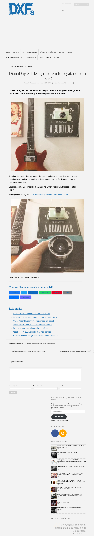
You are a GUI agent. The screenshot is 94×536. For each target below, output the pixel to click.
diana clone (39, 343)
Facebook (15, 292)
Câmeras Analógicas (48, 52)
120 (25, 343)
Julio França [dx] (31, 83)
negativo (52, 343)
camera (34, 343)
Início (10, 66)
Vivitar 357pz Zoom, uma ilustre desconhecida (32, 325)
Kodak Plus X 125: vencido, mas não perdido (32, 332)
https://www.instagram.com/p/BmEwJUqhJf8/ (49, 194)
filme (48, 343)
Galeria (57, 57)
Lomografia (31, 57)
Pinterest (57, 292)
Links (41, 57)
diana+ (44, 343)
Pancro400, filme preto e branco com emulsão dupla (35, 317)
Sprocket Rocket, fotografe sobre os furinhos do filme (35, 335)
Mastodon (26, 297)
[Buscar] (80, 4)
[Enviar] (88, 4)
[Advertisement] (47, 33)
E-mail (67, 292)
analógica (28, 343)
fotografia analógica (15, 57)
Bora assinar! (59, 417)
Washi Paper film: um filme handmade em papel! (33, 321)
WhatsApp (45, 292)
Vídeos (48, 57)
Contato (64, 10)
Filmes (70, 52)
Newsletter (66, 6)
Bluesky (14, 297)
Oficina (16, 52)
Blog (8, 52)
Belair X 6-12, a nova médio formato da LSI (31, 314)
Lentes (61, 52)
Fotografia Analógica (23, 66)
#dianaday (20, 343)
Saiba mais (65, 8)
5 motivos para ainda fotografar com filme (30, 328)
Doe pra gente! (67, 4)
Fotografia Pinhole (29, 52)
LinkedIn (33, 292)
